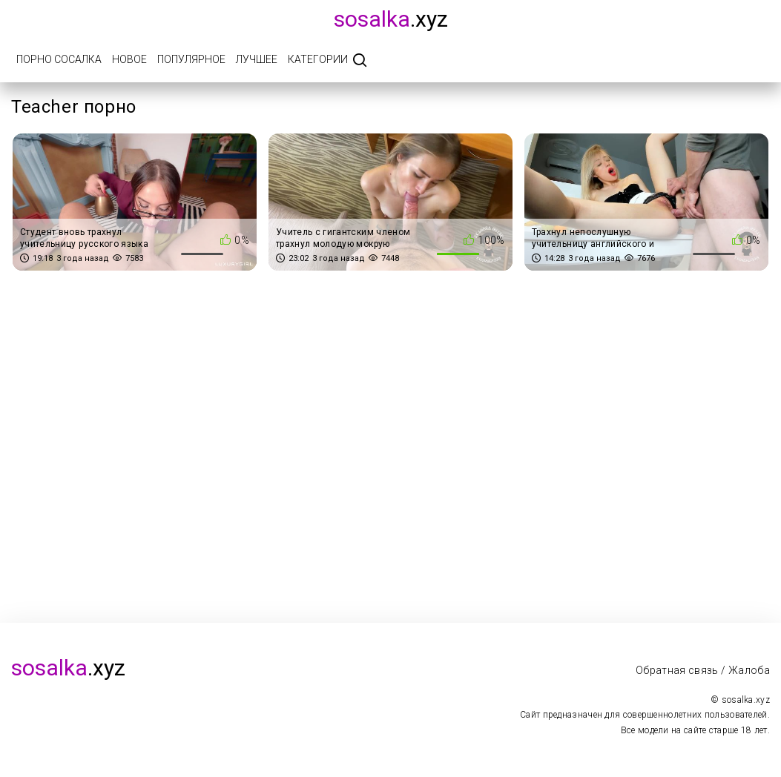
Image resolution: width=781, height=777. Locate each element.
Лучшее (256, 59)
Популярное (191, 59)
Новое (129, 59)
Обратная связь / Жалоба (703, 670)
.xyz (391, 19)
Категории (318, 59)
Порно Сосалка (59, 59)
